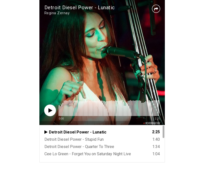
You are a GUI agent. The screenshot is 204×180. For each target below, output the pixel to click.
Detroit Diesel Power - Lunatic (79, 7)
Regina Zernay (57, 13)
